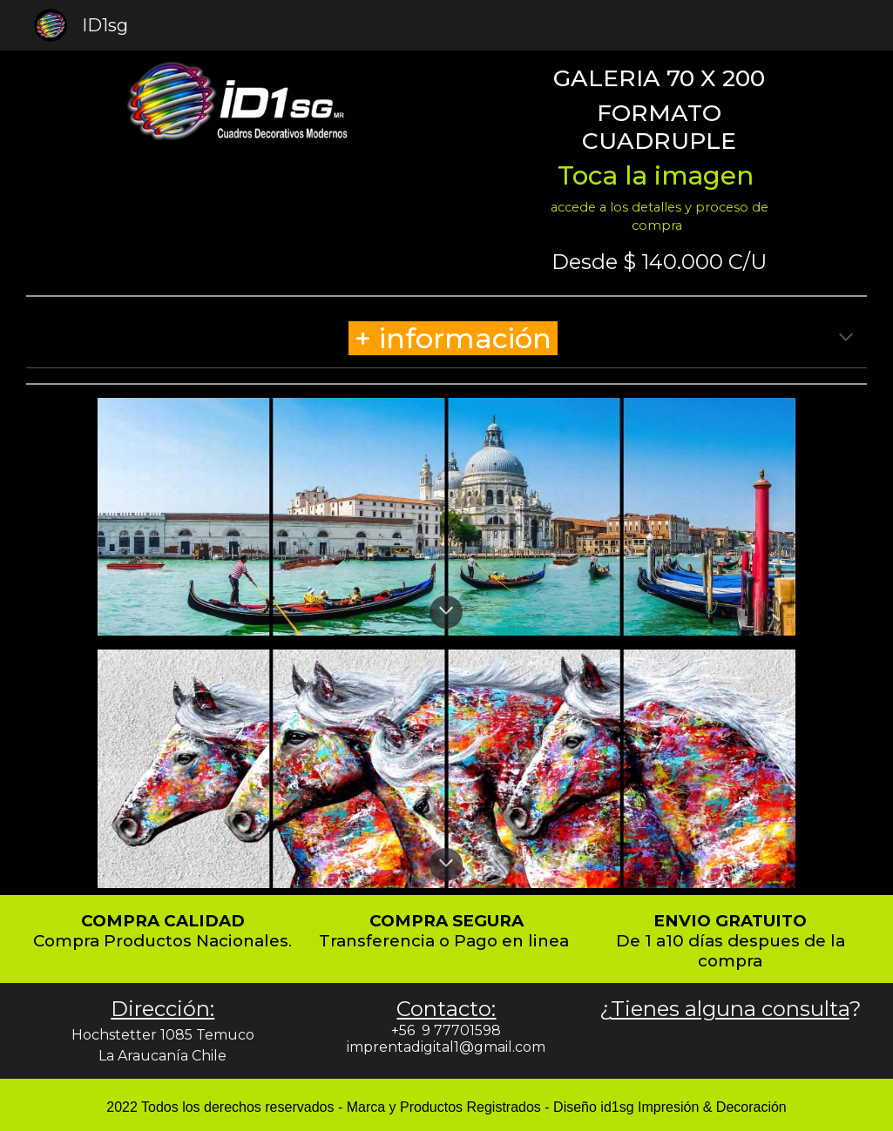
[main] (659, 149)
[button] (846, 339)
